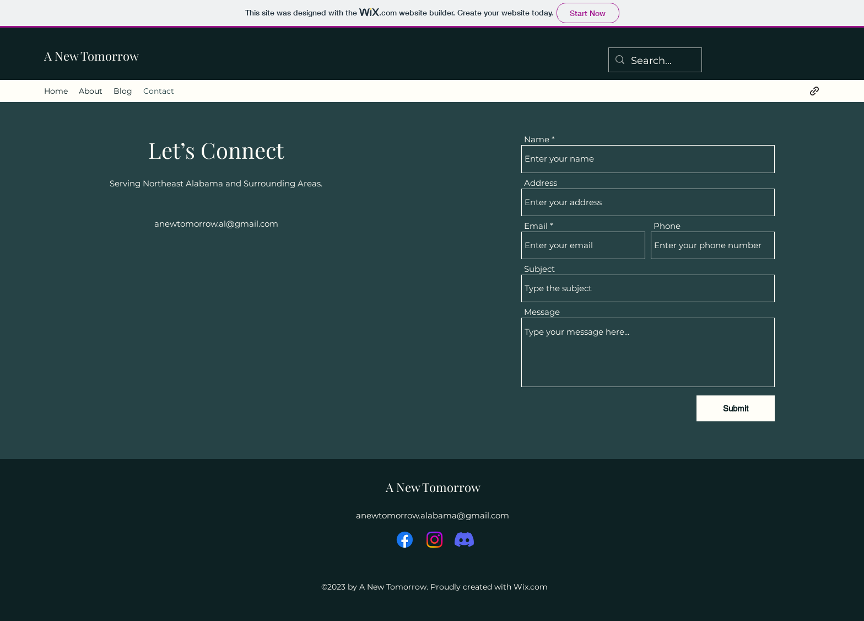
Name (536, 139)
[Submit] (735, 408)
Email (536, 226)
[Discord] (464, 539)
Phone (667, 226)
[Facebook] (404, 539)
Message (542, 312)
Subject (539, 269)
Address (540, 183)
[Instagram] (434, 539)
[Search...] (654, 61)
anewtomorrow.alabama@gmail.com (432, 515)
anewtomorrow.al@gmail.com (216, 223)
